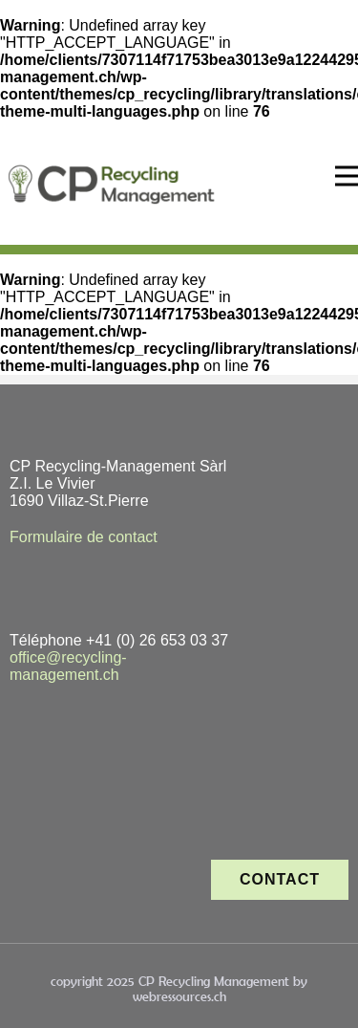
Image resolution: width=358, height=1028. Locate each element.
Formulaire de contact (84, 537)
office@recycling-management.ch (68, 666)
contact (280, 879)
